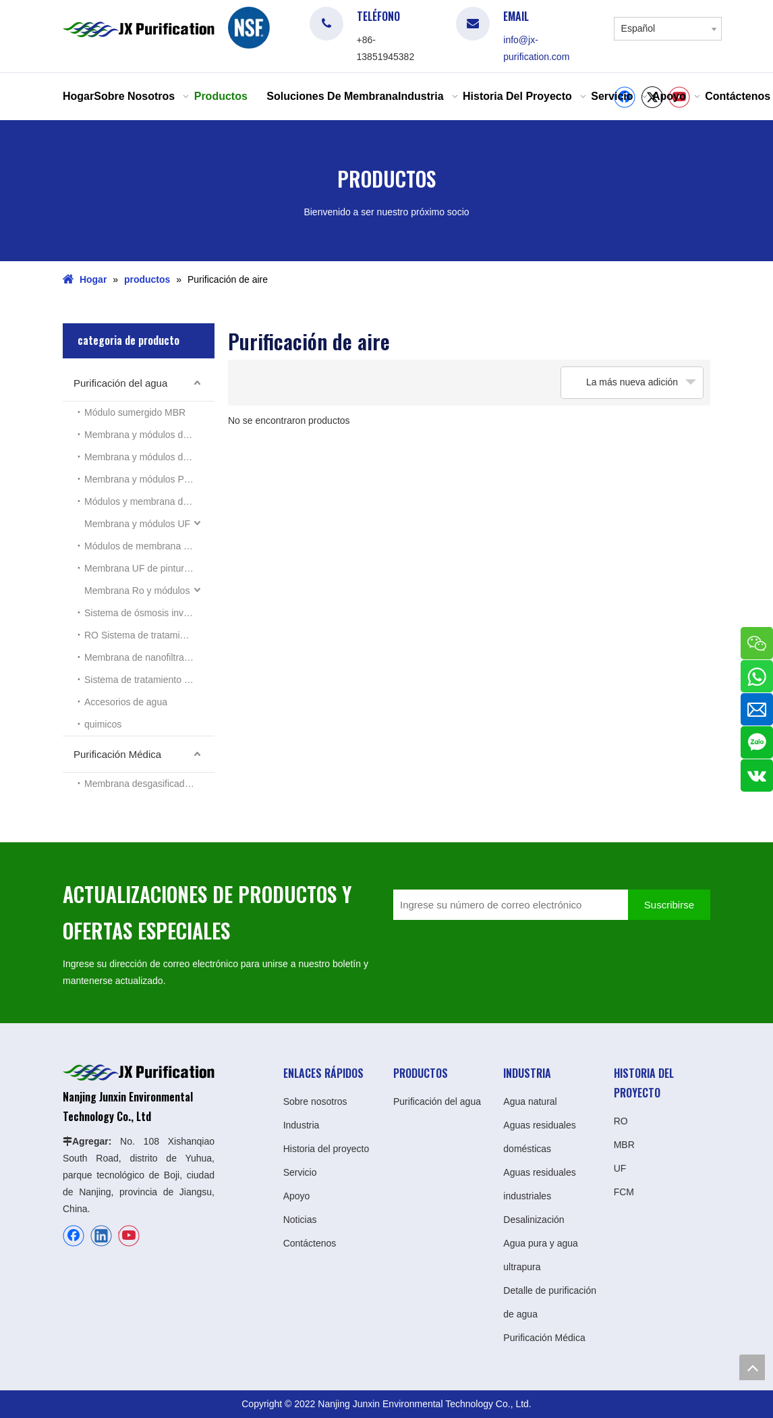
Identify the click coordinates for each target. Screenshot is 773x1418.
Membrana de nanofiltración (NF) (149, 657)
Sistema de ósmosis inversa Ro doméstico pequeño (149, 612)
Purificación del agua (120, 383)
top (752, 1367)
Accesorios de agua (125, 702)
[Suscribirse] (669, 905)
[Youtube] (129, 1236)
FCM (624, 1192)
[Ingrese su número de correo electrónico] (507, 905)
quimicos (102, 724)
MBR (624, 1144)
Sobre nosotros (315, 1101)
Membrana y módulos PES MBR (149, 479)
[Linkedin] (101, 1236)
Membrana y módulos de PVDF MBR (149, 457)
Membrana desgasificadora (141, 783)
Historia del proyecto (326, 1148)
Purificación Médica (117, 754)
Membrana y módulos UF (137, 523)
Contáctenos (310, 1243)
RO (621, 1121)
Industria (301, 1125)
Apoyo (296, 1196)
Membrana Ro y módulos (137, 590)
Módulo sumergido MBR (134, 412)
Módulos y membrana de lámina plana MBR (149, 501)
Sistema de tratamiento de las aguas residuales (149, 679)
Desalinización (533, 1219)
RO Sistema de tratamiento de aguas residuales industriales (149, 635)
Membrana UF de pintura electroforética (149, 568)
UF (620, 1168)
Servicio (300, 1172)
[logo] (249, 28)
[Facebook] (73, 1236)
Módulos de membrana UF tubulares (149, 546)
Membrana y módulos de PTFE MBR (149, 434)
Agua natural (529, 1101)
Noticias (300, 1219)
